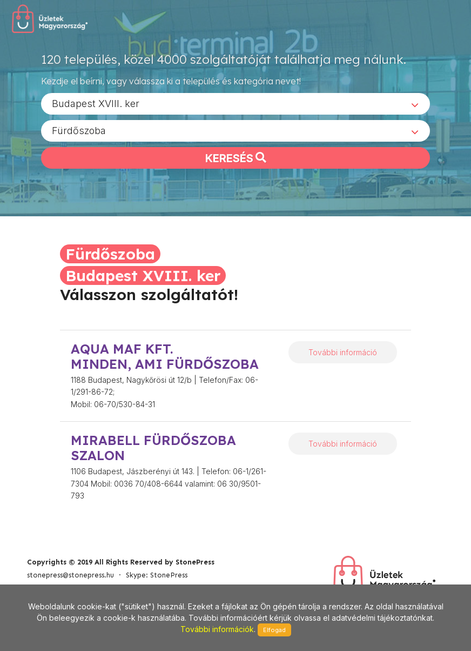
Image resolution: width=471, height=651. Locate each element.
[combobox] (235, 103)
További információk (217, 629)
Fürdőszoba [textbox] (79, 130)
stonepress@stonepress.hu (70, 575)
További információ (342, 352)
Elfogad (274, 630)
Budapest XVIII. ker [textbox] (95, 103)
